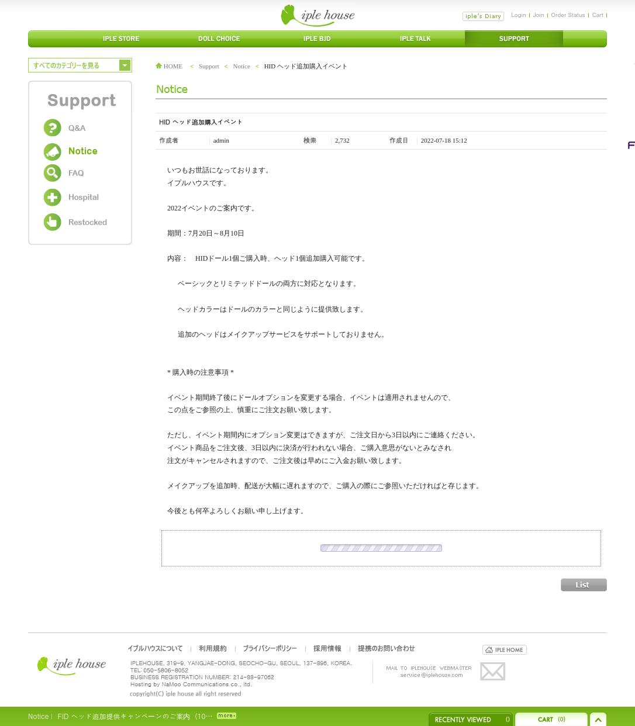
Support (209, 66)
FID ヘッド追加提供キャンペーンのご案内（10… (134, 716)
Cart (597, 15)
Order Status (568, 15)
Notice (241, 66)
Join (538, 15)
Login (518, 15)
